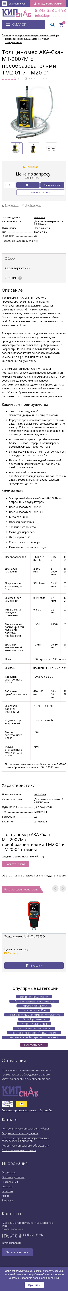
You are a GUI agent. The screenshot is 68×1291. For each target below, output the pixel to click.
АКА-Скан (39, 217)
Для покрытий (42, 228)
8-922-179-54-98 (11, 1234)
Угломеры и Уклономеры (34, 1028)
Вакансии (7, 1200)
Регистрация (54, 3)
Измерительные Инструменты (34, 1001)
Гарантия (7, 1191)
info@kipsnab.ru (38, 15)
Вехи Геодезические (34, 996)
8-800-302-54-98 (11, 1237)
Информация (10, 1182)
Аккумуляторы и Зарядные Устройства (34, 1014)
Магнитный (41, 231)
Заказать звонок (17, 1252)
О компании (9, 1172)
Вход (40, 3)
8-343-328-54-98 (50, 10)
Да (35, 235)
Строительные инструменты (19, 1150)
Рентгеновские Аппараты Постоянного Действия (34, 1037)
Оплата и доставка (13, 1177)
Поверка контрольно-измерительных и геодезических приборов (26, 1139)
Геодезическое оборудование (20, 1133)
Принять (34, 1285)
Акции (5, 1196)
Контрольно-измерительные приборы (25, 1128)
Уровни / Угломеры (34, 1023)
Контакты (7, 1186)
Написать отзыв (15, 864)
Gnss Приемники (34, 1019)
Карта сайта (46, 1110)
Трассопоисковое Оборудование (34, 1032)
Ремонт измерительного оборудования (26, 1145)
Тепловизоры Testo (34, 1005)
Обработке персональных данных (39, 1277)
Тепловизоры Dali (34, 1010)
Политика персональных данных (19, 1110)
